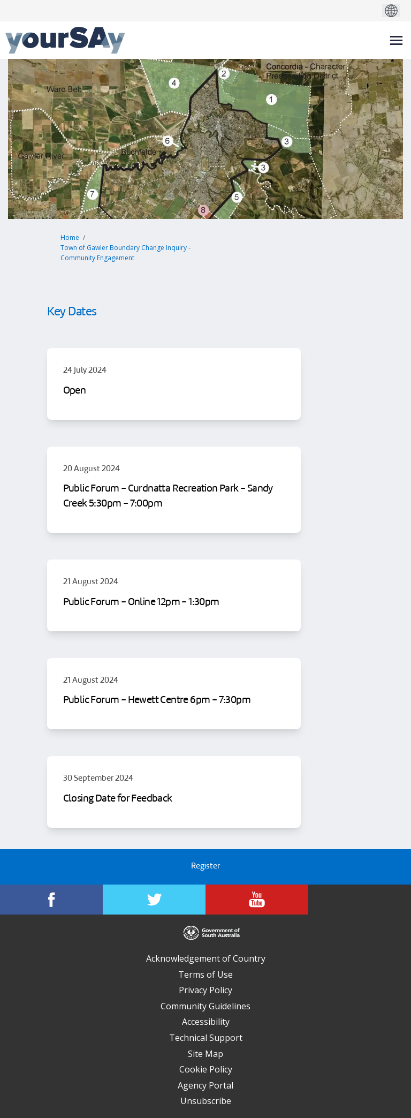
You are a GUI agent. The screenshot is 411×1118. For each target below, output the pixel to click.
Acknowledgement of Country (205, 958)
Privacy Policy (205, 990)
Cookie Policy (205, 1069)
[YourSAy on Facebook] (51, 900)
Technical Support (205, 1038)
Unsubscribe (205, 1101)
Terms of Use (205, 974)
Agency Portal (205, 1085)
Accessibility (206, 1022)
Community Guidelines (205, 1006)
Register (205, 867)
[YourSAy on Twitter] (154, 900)
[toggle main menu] (396, 40)
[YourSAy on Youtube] (257, 900)
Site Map (205, 1054)
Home (69, 237)
